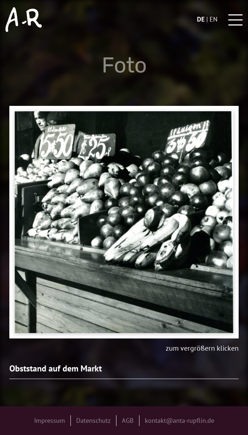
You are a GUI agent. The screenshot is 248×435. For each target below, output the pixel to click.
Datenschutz (93, 420)
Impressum (49, 420)
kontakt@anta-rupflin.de (179, 420)
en (213, 19)
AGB (128, 420)
